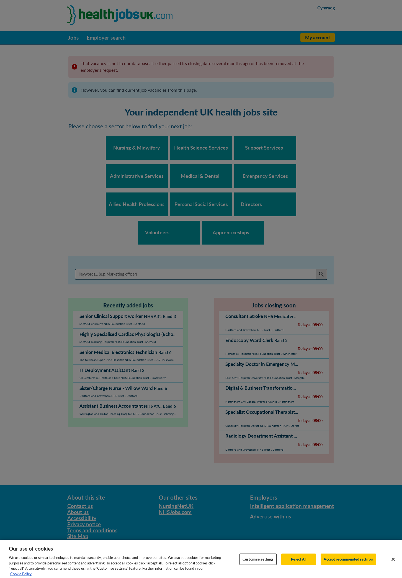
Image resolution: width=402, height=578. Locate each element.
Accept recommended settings (348, 562)
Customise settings (258, 562)
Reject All (298, 562)
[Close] (393, 562)
